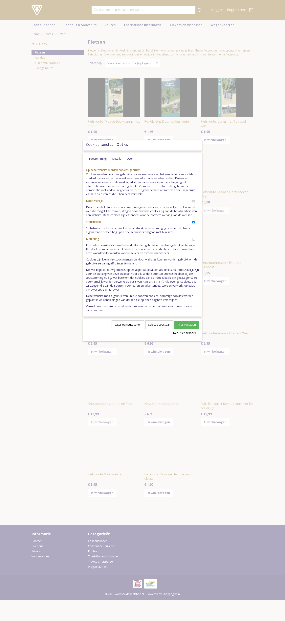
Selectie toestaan (159, 334)
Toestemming (98, 168)
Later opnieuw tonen (128, 334)
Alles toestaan (187, 334)
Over (130, 168)
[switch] (193, 210)
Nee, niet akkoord (184, 342)
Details (116, 168)
